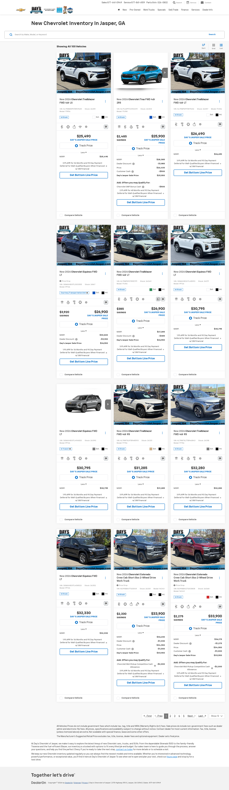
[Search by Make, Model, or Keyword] (110, 34)
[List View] (221, 47)
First (148, 716)
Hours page (172, 757)
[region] (84, 163)
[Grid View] (213, 47)
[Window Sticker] (106, 127)
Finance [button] (185, 10)
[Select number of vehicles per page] (217, 716)
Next (191, 716)
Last (202, 716)
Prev (159, 716)
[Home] (118, 10)
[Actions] (105, 101)
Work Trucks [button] (149, 10)
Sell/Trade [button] (173, 10)
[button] (108, 73)
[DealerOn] (38, 783)
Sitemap (77, 783)
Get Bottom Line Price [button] (84, 175)
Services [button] (195, 10)
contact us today (124, 750)
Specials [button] (162, 10)
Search (212, 34)
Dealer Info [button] (208, 10)
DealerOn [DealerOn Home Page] (69, 783)
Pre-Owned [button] (135, 10)
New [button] (125, 10)
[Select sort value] (204, 46)
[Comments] (158, 299)
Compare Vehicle (73, 215)
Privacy (85, 783)
